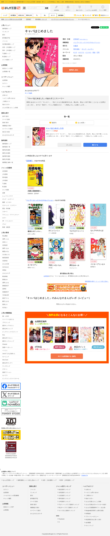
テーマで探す (6, 119)
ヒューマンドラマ (7, 196)
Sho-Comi (5, 360)
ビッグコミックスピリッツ (10, 332)
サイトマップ (88, 525)
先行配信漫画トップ (8, 44)
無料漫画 (60, 15)
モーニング (5, 356)
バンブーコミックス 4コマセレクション (39, 200)
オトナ (53, 15)
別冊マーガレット (7, 347)
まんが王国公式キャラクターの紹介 (95, 504)
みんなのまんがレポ (8, 135)
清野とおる (5, 282)
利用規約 (87, 513)
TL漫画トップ (6, 53)
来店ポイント (103, 15)
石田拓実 (5, 245)
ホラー (4, 218)
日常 (98, 52)
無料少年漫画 (6, 159)
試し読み (69, 145)
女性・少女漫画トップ (8, 47)
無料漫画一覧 (6, 147)
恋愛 (3, 193)
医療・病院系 (6, 227)
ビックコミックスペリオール (10, 378)
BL (45, 15)
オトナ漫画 (5, 190)
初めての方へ (6, 104)
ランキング (86, 15)
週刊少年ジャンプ (7, 328)
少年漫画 (5, 180)
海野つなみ (5, 248)
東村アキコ (5, 298)
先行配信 (13, 15)
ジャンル (77, 15)
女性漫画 (5, 171)
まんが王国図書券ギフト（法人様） (95, 507)
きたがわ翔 (5, 264)
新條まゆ (5, 279)
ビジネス (88, 52)
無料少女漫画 (6, 153)
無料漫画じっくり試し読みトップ (27, 480)
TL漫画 (4, 183)
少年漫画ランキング (63, 501)
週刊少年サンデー (7, 363)
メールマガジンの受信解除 (11, 495)
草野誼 (4, 270)
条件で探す (5, 116)
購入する (95, 145)
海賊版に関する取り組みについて (11, 428)
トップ (5, 15)
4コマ (75, 52)
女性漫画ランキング (63, 492)
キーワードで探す (7, 129)
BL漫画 (4, 186)
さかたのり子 (6, 273)
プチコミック (6, 322)
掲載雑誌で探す (6, 125)
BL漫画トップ (6, 56)
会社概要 (87, 522)
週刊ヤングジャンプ (8, 341)
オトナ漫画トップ (7, 59)
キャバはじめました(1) (55, 128)
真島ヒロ (5, 304)
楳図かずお (5, 251)
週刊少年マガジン (7, 338)
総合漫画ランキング (63, 489)
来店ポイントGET (7, 68)
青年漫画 (5, 177)
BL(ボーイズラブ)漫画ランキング (67, 507)
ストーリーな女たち (8, 319)
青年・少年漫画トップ (8, 50)
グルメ (4, 224)
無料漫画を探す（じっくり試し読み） (97, 281)
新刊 (95, 15)
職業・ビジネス (6, 202)
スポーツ (5, 211)
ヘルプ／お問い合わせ (8, 98)
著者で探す (5, 122)
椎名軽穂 (5, 276)
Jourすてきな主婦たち (8, 353)
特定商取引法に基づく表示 (92, 519)
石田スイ (5, 242)
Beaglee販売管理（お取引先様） (94, 510)
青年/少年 (29, 15)
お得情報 (6, 510)
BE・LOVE (5, 316)
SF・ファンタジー (7, 221)
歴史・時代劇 (6, 208)
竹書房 (75, 46)
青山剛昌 (5, 236)
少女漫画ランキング (63, 495)
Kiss (3, 335)
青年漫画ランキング (63, 498)
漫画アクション (6, 372)
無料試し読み (73, 70)
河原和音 (5, 261)
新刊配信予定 (6, 38)
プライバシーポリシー (91, 516)
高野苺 (4, 289)
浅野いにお (5, 239)
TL (37, 15)
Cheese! (4, 344)
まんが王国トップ (7, 480)
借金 (93, 52)
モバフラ (5, 375)
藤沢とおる (5, 301)
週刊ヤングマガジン (8, 325)
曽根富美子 (5, 285)
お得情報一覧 (6, 71)
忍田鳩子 (80, 39)
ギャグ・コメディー (8, 199)
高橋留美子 (5, 292)
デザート (5, 369)
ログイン (5, 83)
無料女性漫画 (6, 150)
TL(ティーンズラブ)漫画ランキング (68, 504)
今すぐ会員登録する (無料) (67, 356)
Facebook (60, 519)
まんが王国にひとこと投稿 (10, 107)
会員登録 (5, 80)
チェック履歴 (6, 86)
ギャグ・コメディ (88, 49)
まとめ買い (80, 123)
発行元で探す (6, 132)
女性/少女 (21, 15)
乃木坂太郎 (5, 295)
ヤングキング (6, 366)
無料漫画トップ (6, 28)
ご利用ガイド (6, 101)
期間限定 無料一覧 (7, 162)
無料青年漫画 (6, 156)
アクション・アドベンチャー (10, 214)
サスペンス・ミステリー (9, 205)
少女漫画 (5, 174)
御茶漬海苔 (5, 257)
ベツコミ (5, 350)
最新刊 (52, 122)
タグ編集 (29, 93)
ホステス (81, 52)
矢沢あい (5, 307)
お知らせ (5, 95)
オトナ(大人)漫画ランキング (66, 510)
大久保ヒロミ (6, 254)
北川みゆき (5, 267)
